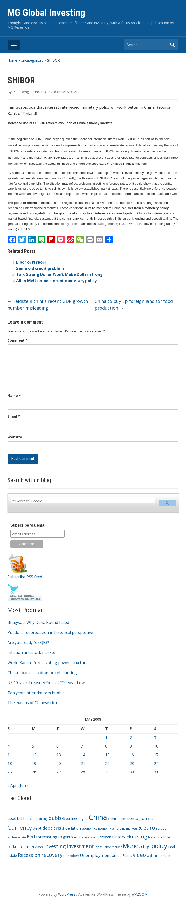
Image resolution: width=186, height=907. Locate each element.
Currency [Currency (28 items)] (20, 827)
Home (12, 60)
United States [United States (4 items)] (122, 855)
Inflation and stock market (31, 652)
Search (172, 45)
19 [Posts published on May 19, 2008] (34, 763)
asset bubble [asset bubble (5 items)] (18, 818)
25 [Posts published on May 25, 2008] (10, 772)
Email (14, 416)
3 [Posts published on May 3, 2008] (155, 737)
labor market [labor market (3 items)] (113, 847)
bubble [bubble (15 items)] (56, 817)
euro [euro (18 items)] (149, 827)
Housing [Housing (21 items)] (136, 836)
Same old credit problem (40, 268)
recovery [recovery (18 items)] (51, 854)
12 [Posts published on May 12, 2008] (34, 754)
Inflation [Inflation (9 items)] (16, 846)
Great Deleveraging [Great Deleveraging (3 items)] (84, 837)
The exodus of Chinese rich (32, 702)
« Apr (12, 785)
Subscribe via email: (29, 525)
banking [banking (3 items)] (42, 819)
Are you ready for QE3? (28, 642)
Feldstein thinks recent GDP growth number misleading (48, 304)
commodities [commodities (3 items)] (117, 819)
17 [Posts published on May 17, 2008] (156, 754)
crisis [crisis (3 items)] (151, 819)
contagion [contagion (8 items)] (137, 818)
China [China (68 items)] (98, 817)
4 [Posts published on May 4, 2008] (9, 746)
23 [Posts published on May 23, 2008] (132, 763)
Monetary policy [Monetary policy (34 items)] (145, 846)
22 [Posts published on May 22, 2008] (107, 763)
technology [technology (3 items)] (71, 856)
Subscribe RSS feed (25, 576)
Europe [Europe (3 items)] (161, 829)
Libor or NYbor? (31, 262)
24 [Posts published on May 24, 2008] (156, 763)
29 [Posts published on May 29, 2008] (107, 772)
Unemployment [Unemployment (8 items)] (95, 855)
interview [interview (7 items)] (34, 846)
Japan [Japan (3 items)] (99, 847)
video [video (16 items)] (139, 854)
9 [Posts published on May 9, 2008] (131, 746)
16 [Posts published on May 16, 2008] (132, 754)
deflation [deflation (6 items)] (73, 828)
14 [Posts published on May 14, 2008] (83, 754)
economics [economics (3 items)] (89, 829)
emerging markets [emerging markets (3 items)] (125, 829)
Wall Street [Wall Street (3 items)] (154, 856)
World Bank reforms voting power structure (48, 662)
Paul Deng (21, 91)
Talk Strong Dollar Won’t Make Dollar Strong (59, 274)
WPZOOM (139, 894)
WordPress (66, 894)
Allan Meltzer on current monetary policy (56, 280)
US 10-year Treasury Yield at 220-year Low (46, 682)
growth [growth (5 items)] (105, 837)
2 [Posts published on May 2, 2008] (131, 737)
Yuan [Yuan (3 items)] (166, 856)
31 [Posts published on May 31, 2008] (156, 772)
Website (15, 437)
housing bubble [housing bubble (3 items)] (159, 837)
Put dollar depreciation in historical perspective (50, 632)
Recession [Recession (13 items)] (29, 855)
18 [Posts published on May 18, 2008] (10, 763)
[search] (82, 501)
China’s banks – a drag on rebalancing (42, 672)
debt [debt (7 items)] (37, 828)
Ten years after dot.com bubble (36, 692)
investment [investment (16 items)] (80, 846)
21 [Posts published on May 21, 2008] (83, 763)
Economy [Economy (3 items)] (104, 829)
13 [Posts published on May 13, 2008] (58, 754)
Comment (18, 340)
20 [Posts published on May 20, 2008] (58, 763)
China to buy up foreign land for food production (134, 304)
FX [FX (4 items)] (60, 837)
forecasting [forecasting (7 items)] (46, 837)
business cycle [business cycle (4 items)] (77, 818)
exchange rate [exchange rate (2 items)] (17, 837)
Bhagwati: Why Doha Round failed (38, 622)
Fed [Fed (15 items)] (31, 836)
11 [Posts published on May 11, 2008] (10, 754)
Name (14, 395)
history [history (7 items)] (118, 837)
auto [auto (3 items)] (32, 819)
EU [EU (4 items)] (140, 828)
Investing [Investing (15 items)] (55, 846)
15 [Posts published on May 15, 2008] (107, 754)
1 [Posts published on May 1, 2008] (106, 737)
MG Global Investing (46, 12)
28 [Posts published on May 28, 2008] (83, 772)
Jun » (24, 785)
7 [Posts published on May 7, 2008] (82, 746)
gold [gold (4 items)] (66, 837)
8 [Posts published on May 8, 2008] (106, 746)
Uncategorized (32, 60)
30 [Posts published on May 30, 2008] (132, 772)
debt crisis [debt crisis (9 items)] (53, 828)
